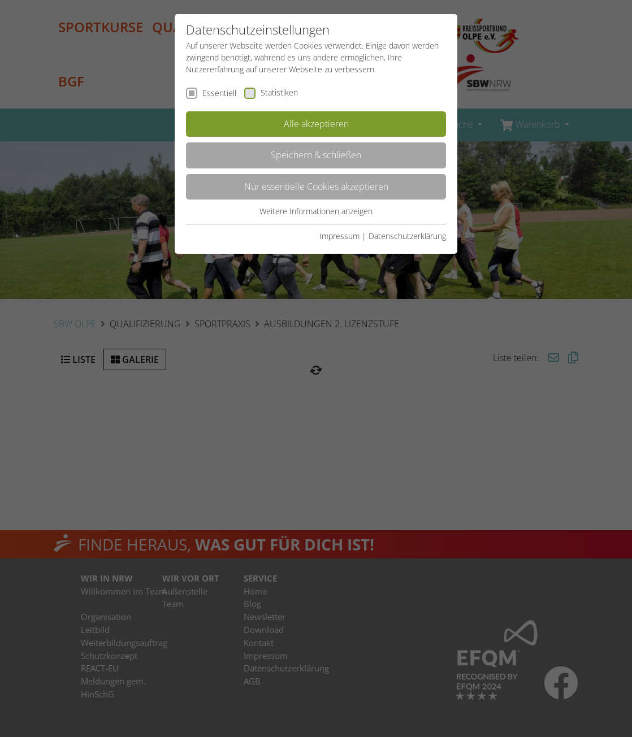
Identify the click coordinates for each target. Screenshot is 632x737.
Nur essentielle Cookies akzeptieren (316, 186)
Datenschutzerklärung (407, 236)
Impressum (339, 236)
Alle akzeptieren (316, 124)
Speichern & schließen (316, 155)
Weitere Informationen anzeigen (316, 211)
